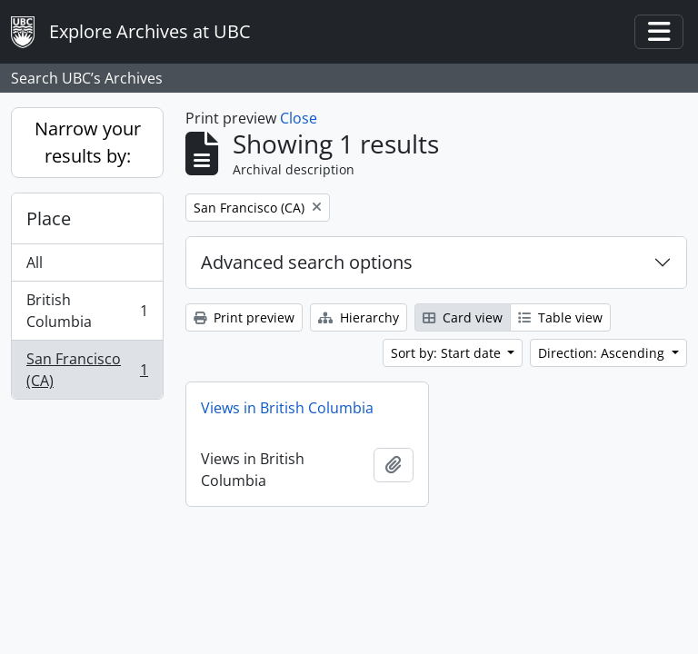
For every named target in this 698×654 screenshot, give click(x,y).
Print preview (244, 317)
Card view (463, 317)
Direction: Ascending (603, 353)
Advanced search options (307, 262)
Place (48, 218)
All (34, 262)
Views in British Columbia (287, 408)
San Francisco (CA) (86, 370)
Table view (560, 317)
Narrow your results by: (88, 142)
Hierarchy (358, 317)
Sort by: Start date (447, 353)
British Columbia (86, 311)
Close (298, 118)
